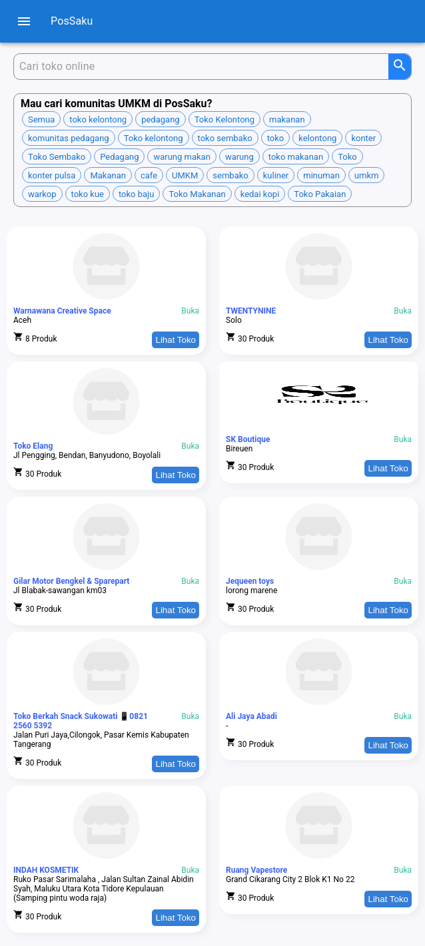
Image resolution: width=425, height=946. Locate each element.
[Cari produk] (203, 66)
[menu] (24, 21)
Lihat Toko (175, 340)
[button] (41, 119)
